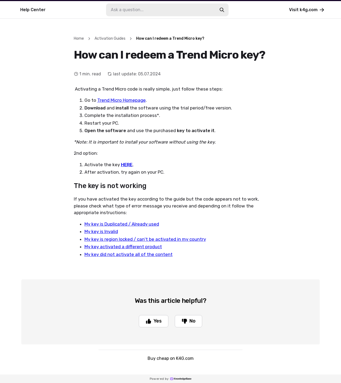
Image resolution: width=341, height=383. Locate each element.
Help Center (33, 9)
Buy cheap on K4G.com (171, 358)
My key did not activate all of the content (128, 254)
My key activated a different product (123, 246)
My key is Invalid (101, 231)
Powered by (171, 379)
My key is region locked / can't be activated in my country (145, 239)
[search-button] (222, 9)
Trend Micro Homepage (121, 100)
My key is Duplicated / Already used (121, 224)
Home (79, 38)
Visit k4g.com (307, 10)
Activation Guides (110, 38)
